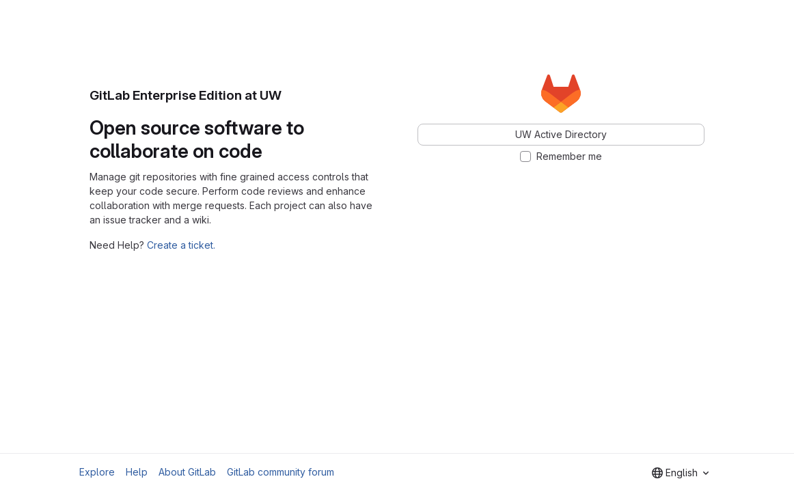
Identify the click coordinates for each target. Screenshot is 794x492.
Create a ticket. (181, 245)
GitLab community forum (280, 472)
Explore (97, 472)
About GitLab (187, 472)
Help (137, 472)
